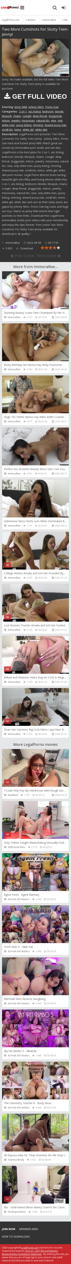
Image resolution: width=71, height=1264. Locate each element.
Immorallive (12, 242)
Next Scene (49, 255)
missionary (28, 120)
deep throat (40, 116)
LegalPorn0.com (29, 1247)
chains (17, 116)
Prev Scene (22, 255)
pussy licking (23, 125)
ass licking (34, 111)
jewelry (15, 120)
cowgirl (27, 116)
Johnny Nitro (36, 107)
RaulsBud (13, 795)
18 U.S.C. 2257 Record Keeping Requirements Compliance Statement (30, 1252)
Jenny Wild (20, 107)
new (53, 120)
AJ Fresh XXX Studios (18, 899)
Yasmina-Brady (16, 1159)
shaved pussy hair (55, 125)
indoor (6, 120)
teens (17, 129)
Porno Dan (52, 107)
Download (24, 248)
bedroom (48, 111)
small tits (7, 129)
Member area (28, 1229)
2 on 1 (23, 111)
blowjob (7, 116)
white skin (41, 129)
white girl (28, 129)
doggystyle (55, 116)
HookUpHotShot (17, 1211)
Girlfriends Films (16, 847)
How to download (16, 1236)
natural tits (42, 120)
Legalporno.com (10, 7)
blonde (59, 111)
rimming (38, 125)
